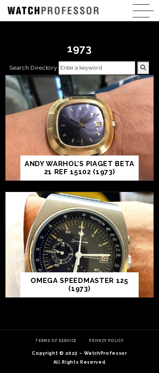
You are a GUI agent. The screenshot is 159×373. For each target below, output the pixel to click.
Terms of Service (55, 341)
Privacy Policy (106, 341)
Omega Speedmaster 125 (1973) (79, 285)
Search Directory (33, 67)
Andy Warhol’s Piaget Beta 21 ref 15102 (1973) (79, 168)
